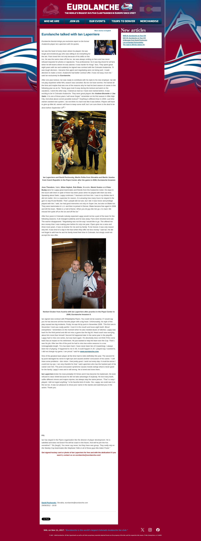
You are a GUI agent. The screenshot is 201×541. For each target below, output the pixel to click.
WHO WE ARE (51, 21)
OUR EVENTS (97, 21)
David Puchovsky (49, 503)
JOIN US (74, 21)
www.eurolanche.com (89, 351)
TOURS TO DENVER (123, 21)
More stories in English (102, 30)
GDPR (160, 535)
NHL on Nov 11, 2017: (86, 530)
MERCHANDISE (149, 21)
